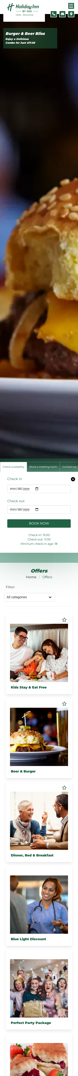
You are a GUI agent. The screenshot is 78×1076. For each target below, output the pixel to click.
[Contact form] (62, 14)
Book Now (39, 523)
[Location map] (71, 14)
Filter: (10, 587)
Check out (16, 501)
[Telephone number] (54, 14)
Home (31, 577)
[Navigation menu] (71, 6)
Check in (14, 479)
